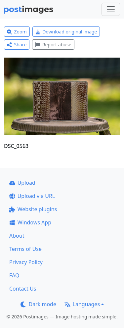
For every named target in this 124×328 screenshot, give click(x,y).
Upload (22, 182)
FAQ (14, 275)
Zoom (17, 31)
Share (16, 44)
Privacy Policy (26, 262)
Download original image (66, 31)
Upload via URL (32, 196)
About (16, 235)
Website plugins (33, 209)
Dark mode (38, 304)
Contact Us (22, 288)
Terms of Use (25, 249)
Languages (82, 304)
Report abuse (53, 44)
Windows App (30, 222)
